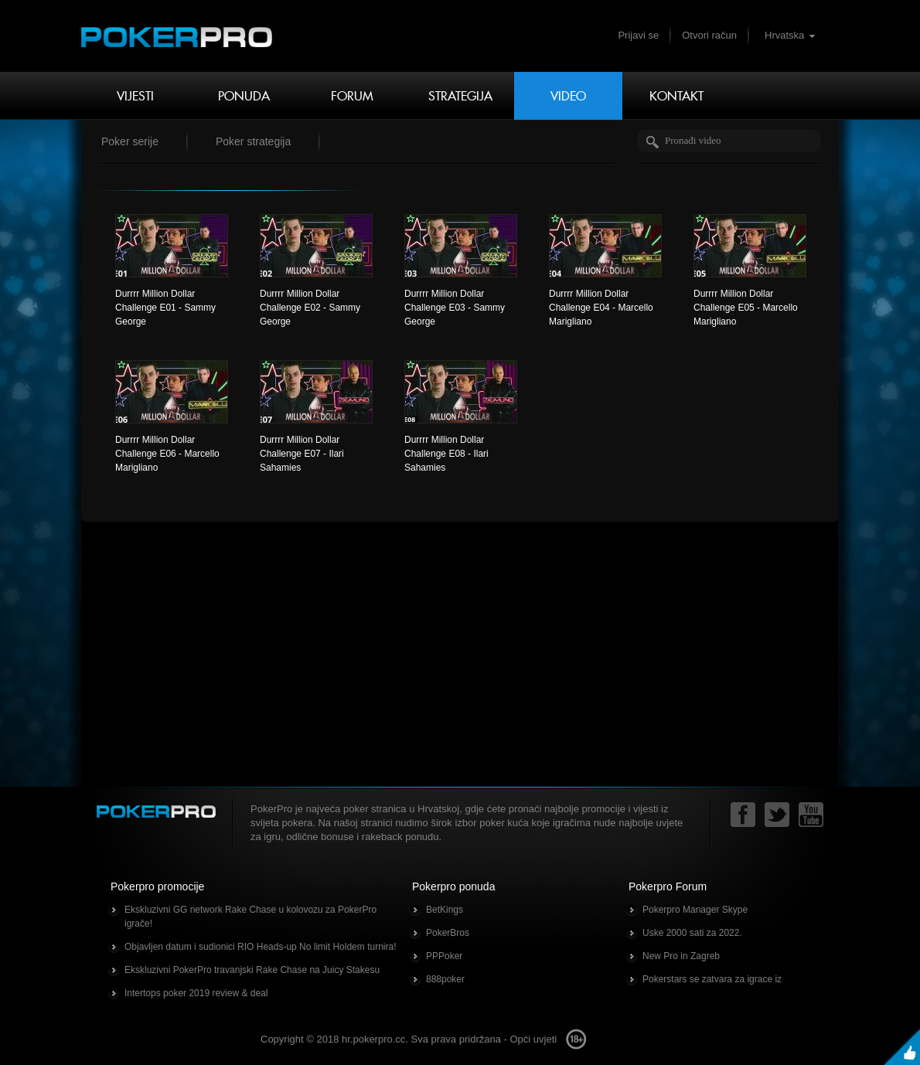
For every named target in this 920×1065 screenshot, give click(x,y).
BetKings (444, 909)
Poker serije (129, 141)
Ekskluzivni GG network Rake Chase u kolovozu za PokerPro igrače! (250, 916)
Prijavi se (638, 35)
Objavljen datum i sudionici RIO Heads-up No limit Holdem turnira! (260, 946)
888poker (445, 979)
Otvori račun (709, 35)
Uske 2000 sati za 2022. (692, 932)
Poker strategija (253, 141)
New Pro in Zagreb (681, 956)
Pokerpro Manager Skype (695, 909)
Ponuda (244, 96)
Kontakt (676, 96)
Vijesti (135, 96)
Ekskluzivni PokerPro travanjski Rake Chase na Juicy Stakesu (252, 970)
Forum (352, 96)
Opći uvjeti (533, 1039)
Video (568, 96)
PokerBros (447, 932)
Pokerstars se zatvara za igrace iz (712, 979)
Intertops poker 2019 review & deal (195, 993)
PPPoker (444, 956)
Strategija (460, 96)
